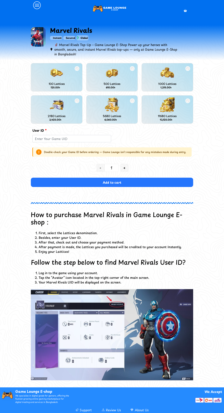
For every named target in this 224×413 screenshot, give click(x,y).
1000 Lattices (167, 84)
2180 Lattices (57, 116)
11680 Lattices (167, 116)
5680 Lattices (112, 116)
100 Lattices (57, 84)
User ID (39, 130)
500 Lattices (112, 84)
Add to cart (112, 182)
